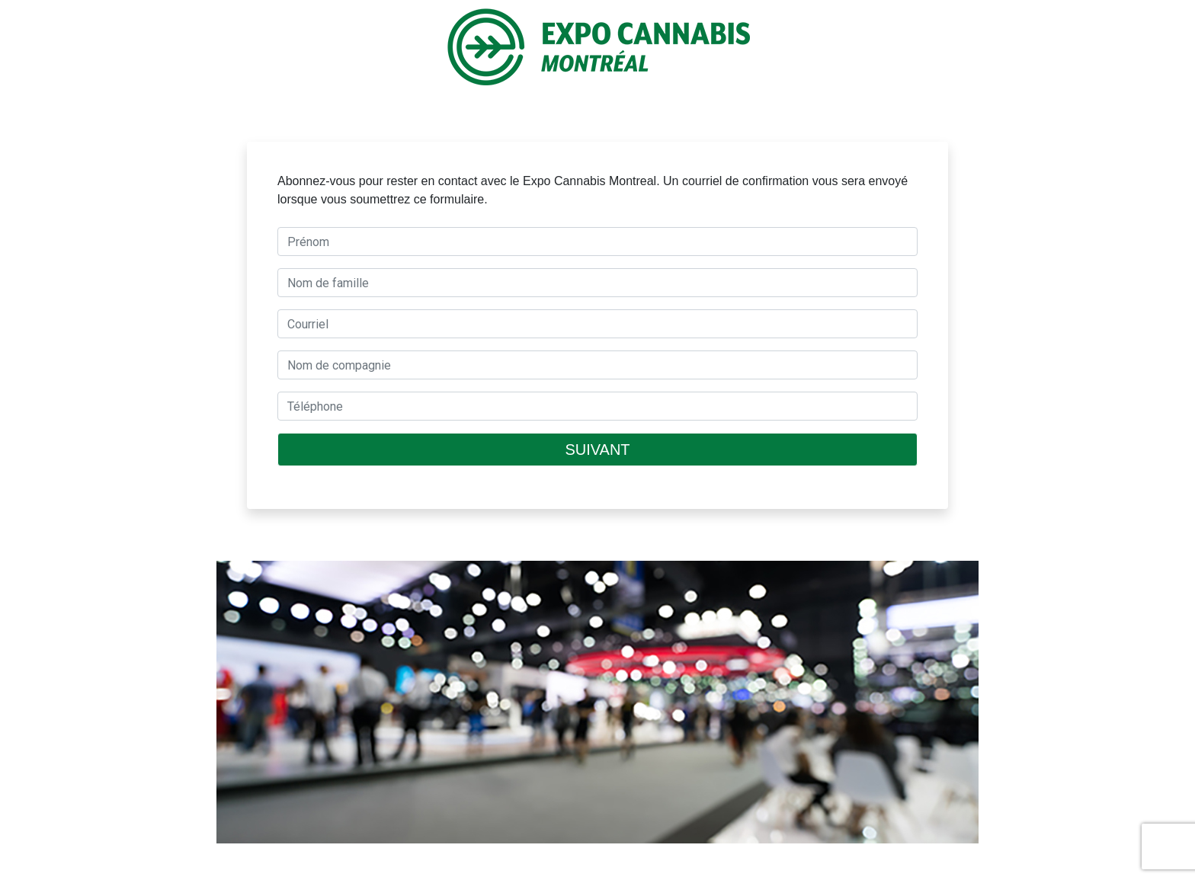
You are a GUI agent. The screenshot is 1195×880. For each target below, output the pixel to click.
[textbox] (597, 241)
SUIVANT (597, 449)
